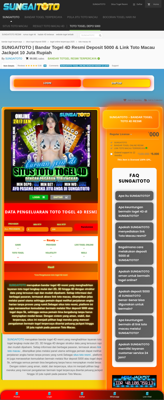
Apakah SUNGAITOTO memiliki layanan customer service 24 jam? (133, 350)
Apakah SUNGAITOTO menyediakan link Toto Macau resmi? (133, 231)
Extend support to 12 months (137, 154)
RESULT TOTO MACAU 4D (48, 26)
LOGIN (47, 83)
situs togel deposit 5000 (36, 42)
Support (115, 66)
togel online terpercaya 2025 (62, 42)
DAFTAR (116, 83)
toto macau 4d (85, 42)
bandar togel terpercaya (12, 42)
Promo (17, 395)
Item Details (9, 66)
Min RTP (37, 227)
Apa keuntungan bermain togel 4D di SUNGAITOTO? (132, 211)
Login (49, 395)
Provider (13, 227)
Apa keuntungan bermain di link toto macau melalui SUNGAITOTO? (132, 326)
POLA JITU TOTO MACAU (82, 17)
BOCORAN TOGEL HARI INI (119, 17)
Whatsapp (114, 395)
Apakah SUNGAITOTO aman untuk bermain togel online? (134, 275)
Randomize (87, 227)
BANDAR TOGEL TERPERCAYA (43, 17)
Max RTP (61, 227)
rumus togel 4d (29, 34)
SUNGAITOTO (11, 17)
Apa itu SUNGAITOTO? (134, 196)
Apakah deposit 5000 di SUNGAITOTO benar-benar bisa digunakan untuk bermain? (134, 300)
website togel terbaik (65, 34)
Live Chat (147, 395)
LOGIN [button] (36, 197)
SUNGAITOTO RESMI (11, 34)
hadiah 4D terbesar (46, 34)
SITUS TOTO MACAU (15, 26)
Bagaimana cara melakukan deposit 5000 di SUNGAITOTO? (132, 253)
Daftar (82, 395)
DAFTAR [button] (58, 197)
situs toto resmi (82, 354)
